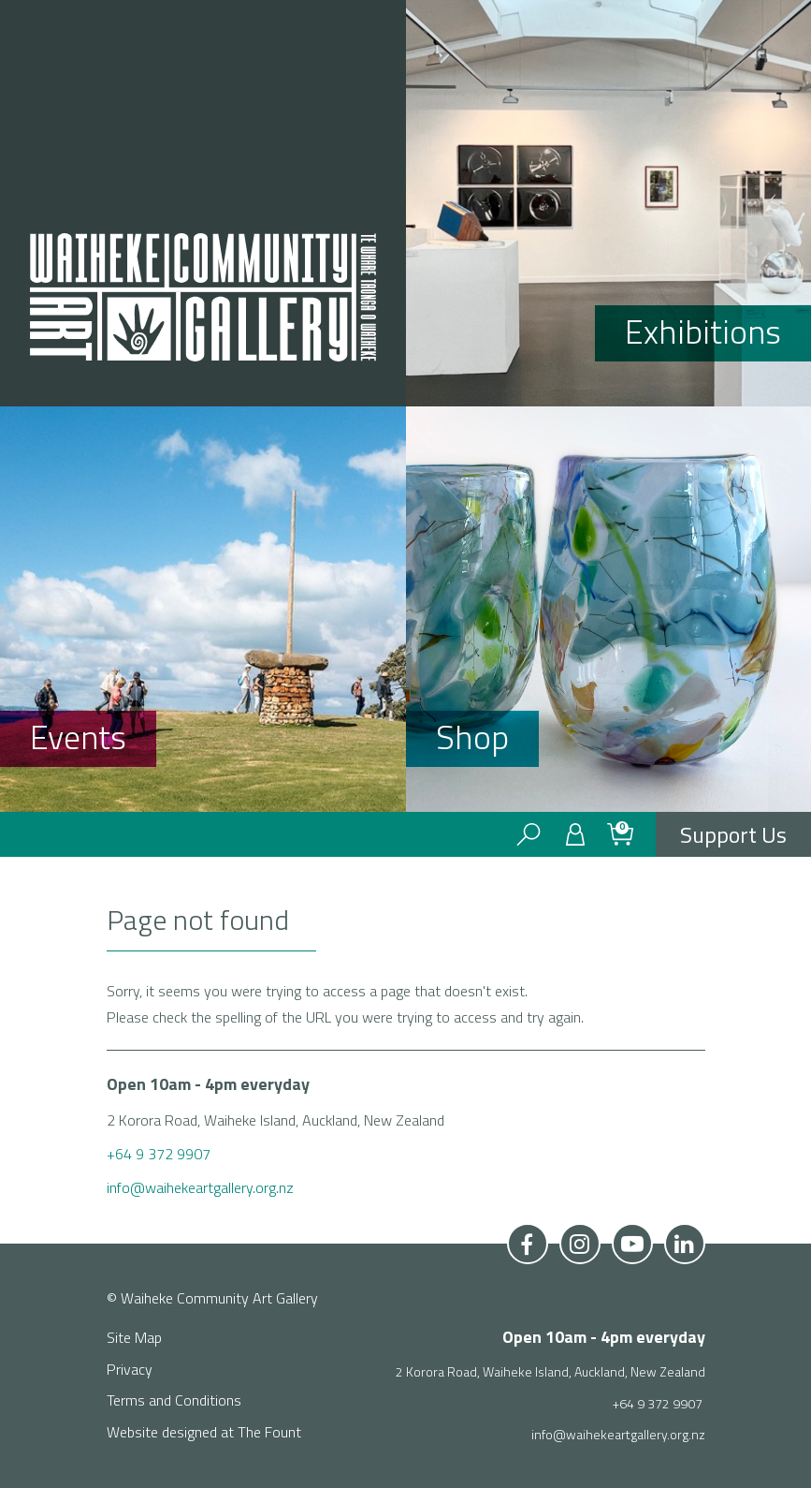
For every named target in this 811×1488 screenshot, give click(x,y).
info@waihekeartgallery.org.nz (200, 1187)
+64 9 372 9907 (160, 1153)
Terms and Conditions (174, 1400)
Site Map (134, 1337)
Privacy (129, 1369)
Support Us (733, 834)
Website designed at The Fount (204, 1432)
